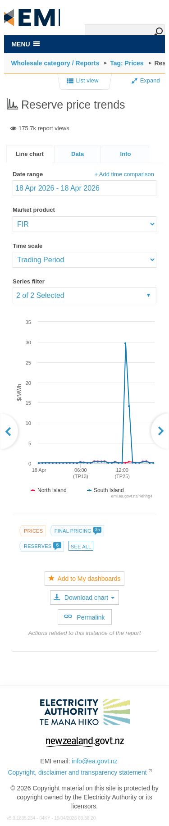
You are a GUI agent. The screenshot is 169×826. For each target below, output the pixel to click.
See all (81, 546)
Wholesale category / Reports (55, 63)
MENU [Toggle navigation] (25, 44)
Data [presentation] (77, 154)
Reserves (42, 546)
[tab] (29, 154)
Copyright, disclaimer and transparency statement (77, 772)
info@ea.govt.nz (94, 761)
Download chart (84, 597)
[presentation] (125, 154)
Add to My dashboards (84, 578)
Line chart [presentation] (30, 154)
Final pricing (78, 531)
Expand (146, 80)
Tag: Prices (126, 63)
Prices (33, 531)
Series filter (29, 281)
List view (83, 81)
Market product (34, 209)
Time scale (27, 245)
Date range (28, 174)
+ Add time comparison (124, 174)
